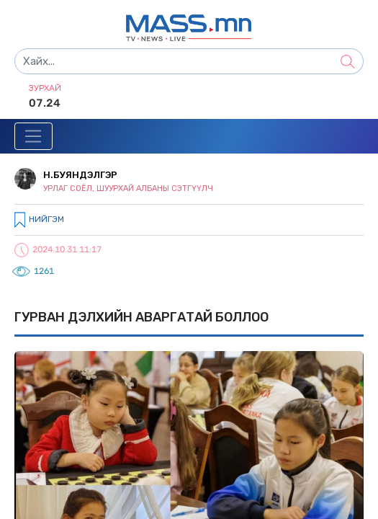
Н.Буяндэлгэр (80, 174)
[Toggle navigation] (33, 136)
